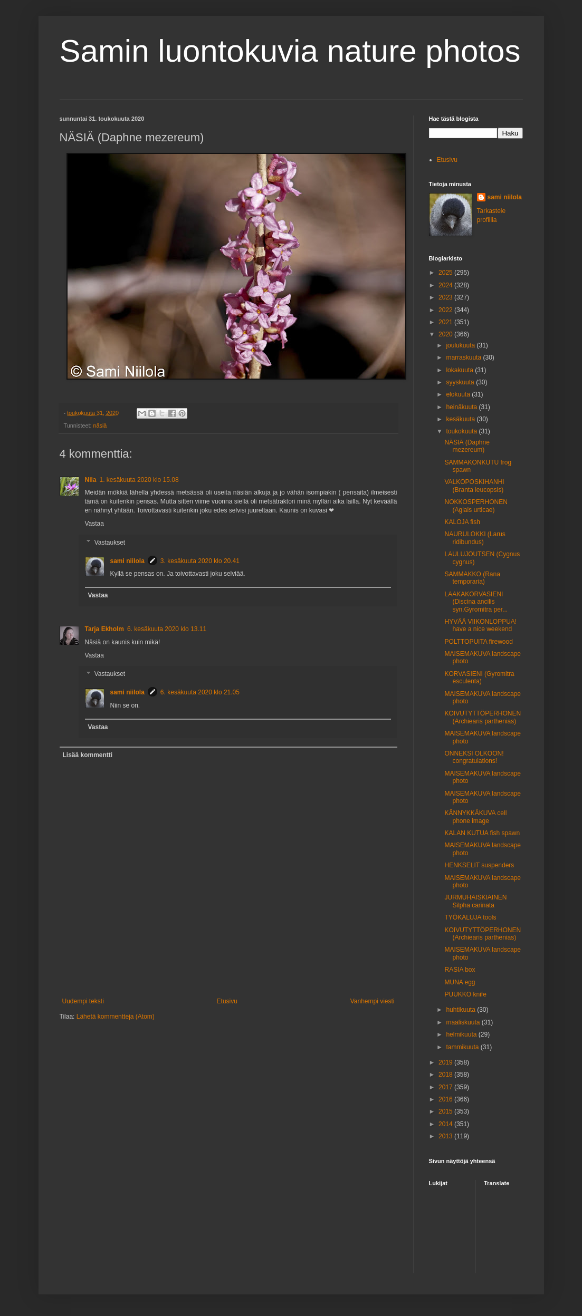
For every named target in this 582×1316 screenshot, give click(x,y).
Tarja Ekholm (104, 629)
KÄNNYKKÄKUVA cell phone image (475, 816)
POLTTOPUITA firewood (478, 641)
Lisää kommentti (88, 755)
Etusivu (227, 1001)
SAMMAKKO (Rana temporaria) (472, 577)
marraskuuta (464, 357)
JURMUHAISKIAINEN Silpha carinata (475, 901)
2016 (446, 1099)
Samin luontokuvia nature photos (290, 51)
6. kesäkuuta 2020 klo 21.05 (200, 692)
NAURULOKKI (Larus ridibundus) (474, 537)
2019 (446, 1062)
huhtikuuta (461, 1009)
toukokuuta (462, 431)
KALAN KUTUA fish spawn (482, 833)
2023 (446, 297)
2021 (446, 322)
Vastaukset (109, 542)
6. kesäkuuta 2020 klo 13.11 (166, 629)
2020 (446, 334)
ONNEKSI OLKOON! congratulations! (473, 757)
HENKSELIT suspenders (479, 865)
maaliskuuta (463, 1022)
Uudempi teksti (83, 1001)
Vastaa (94, 523)
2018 (446, 1074)
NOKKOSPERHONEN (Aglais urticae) (475, 505)
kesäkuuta (461, 419)
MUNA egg (459, 982)
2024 (446, 285)
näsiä (100, 425)
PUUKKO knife (465, 994)
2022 (446, 310)
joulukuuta (461, 345)
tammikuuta (463, 1047)
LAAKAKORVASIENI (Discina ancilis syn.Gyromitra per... (476, 602)
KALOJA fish (462, 522)
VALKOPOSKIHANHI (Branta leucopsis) (474, 485)
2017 (446, 1087)
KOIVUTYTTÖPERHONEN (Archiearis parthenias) (482, 717)
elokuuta (459, 394)
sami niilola (127, 561)
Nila (91, 479)
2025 (446, 272)
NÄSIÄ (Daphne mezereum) (466, 446)
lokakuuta (460, 370)
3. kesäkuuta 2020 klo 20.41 (200, 561)
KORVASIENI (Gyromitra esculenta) (479, 677)
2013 (446, 1136)
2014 (446, 1124)
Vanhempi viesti (372, 1001)
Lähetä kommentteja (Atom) (116, 1016)
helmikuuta (462, 1034)
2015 (446, 1111)
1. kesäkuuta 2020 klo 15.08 (139, 479)
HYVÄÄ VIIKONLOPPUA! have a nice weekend (480, 625)
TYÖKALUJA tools (470, 917)
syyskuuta (461, 382)
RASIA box (459, 969)
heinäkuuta (462, 407)
